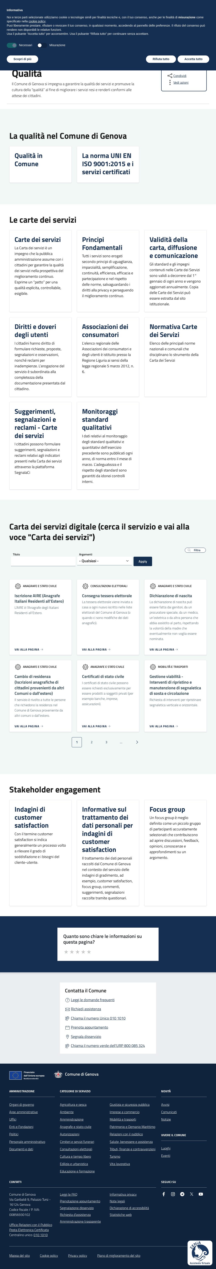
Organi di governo (21, 1104)
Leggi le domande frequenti (93, 1000)
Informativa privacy (123, 1194)
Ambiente (67, 1111)
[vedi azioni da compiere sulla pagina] (178, 82)
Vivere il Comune (102, 42)
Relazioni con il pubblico (126, 1134)
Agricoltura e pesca (73, 1104)
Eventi (165, 1155)
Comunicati (169, 1111)
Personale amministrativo (27, 1141)
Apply (143, 561)
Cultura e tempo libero (75, 1156)
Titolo (16, 554)
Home (13, 59)
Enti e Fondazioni (21, 1126)
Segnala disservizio (86, 1036)
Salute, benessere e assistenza (131, 1141)
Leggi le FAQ (68, 1194)
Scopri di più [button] (22, 1257)
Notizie (166, 1119)
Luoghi (165, 1148)
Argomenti (85, 554)
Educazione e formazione (77, 1171)
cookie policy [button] (37, 1220)
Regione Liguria (18, 5)
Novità (52, 42)
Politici (13, 1134)
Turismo (115, 1156)
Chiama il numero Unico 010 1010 (98, 1018)
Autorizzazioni (69, 1134)
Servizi (73, 42)
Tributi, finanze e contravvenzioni (132, 1149)
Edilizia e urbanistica (74, 1163)
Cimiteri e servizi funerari (77, 1141)
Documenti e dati (21, 1149)
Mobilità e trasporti (123, 1119)
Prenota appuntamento (89, 1027)
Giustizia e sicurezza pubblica (130, 1104)
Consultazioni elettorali (76, 1149)
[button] (195, 550)
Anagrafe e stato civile (75, 1126)
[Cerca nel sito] (202, 23)
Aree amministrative (23, 1111)
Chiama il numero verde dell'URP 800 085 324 (108, 1045)
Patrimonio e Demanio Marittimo (132, 1126)
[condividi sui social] (176, 75)
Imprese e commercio (124, 1111)
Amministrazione (23, 42)
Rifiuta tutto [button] (161, 1257)
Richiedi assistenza (86, 1009)
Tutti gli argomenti (190, 42)
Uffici (12, 1119)
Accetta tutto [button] (193, 1257)
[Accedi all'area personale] (180, 5)
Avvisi (165, 1104)
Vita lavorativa (120, 1163)
